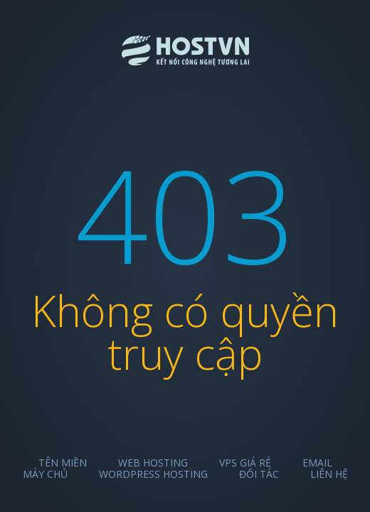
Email (317, 462)
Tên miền (62, 462)
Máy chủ (45, 474)
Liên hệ (329, 474)
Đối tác (259, 474)
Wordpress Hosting (153, 474)
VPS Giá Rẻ (245, 462)
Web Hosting (153, 462)
